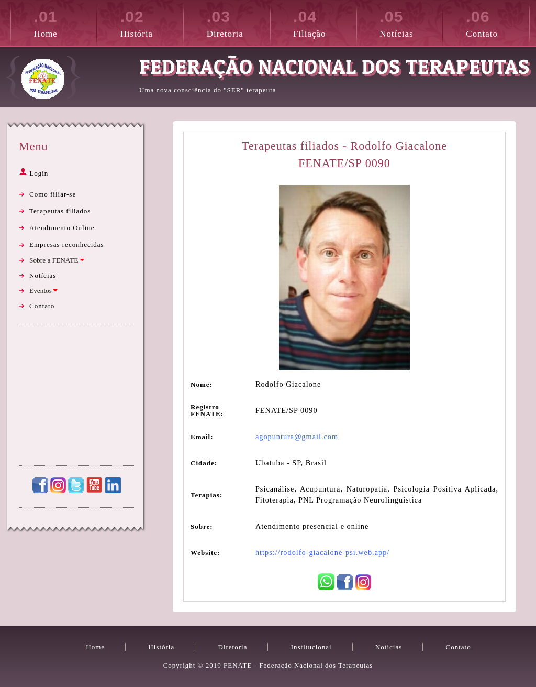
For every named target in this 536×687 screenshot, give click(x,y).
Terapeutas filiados (60, 211)
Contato (497, 22)
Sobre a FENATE (56, 260)
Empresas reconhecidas (66, 244)
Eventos (43, 291)
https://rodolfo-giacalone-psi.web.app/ (322, 552)
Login (33, 173)
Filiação (324, 22)
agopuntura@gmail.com (296, 436)
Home (65, 22)
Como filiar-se (52, 194)
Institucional (311, 647)
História (151, 22)
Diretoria (238, 22)
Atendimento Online (62, 228)
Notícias (410, 22)
